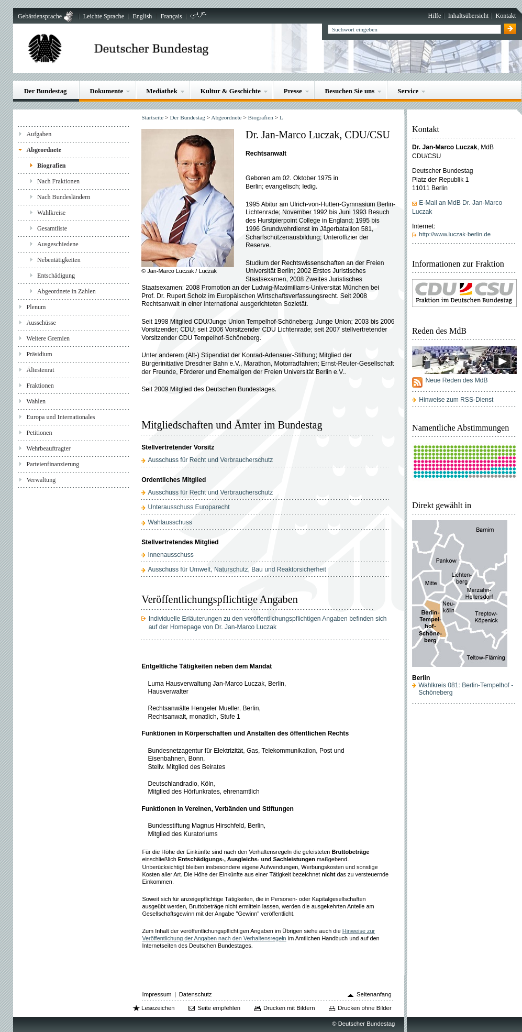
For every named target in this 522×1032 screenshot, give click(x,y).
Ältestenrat (40, 370)
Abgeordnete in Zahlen (66, 291)
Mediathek (161, 91)
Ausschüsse (41, 322)
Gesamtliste (52, 228)
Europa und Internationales (60, 417)
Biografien (51, 165)
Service (407, 91)
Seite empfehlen (218, 1008)
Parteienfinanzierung (52, 464)
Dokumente (106, 91)
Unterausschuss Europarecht (188, 507)
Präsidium (39, 354)
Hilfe (434, 15)
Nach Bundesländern (63, 197)
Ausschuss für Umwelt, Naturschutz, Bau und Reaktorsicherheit (237, 569)
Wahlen (36, 401)
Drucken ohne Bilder (364, 1008)
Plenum (36, 307)
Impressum (157, 994)
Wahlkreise (51, 212)
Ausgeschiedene (58, 244)
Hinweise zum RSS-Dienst (456, 399)
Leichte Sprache (103, 16)
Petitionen (39, 432)
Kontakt (505, 15)
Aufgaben (38, 134)
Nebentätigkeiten (59, 260)
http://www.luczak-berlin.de (455, 234)
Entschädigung (56, 275)
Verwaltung (40, 480)
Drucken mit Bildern (289, 1008)
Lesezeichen (157, 1008)
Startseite (152, 117)
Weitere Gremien (48, 338)
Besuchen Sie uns (350, 91)
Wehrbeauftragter (48, 448)
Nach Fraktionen (58, 181)
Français (171, 16)
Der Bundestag (45, 91)
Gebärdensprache (40, 16)
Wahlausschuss (170, 522)
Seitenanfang (374, 994)
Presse (293, 91)
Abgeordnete (43, 149)
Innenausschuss (171, 554)
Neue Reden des (456, 380)
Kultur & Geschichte (231, 91)
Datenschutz (195, 994)
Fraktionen (39, 385)
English (142, 16)
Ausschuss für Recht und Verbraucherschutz (210, 460)
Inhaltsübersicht (468, 15)
